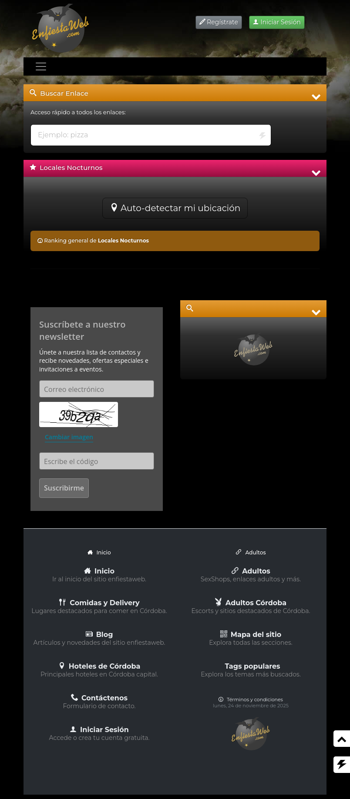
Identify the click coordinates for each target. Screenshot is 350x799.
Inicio (99, 571)
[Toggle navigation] (41, 66)
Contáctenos (99, 698)
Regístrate (218, 22)
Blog (99, 634)
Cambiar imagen (69, 437)
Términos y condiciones (251, 699)
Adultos (250, 571)
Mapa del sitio (251, 634)
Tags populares (252, 666)
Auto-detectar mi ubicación (175, 208)
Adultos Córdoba (250, 603)
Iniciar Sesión (277, 22)
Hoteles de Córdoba (99, 666)
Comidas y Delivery (99, 603)
